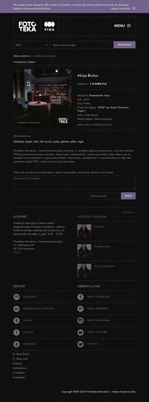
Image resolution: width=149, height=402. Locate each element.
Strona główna (21, 56)
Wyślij (128, 196)
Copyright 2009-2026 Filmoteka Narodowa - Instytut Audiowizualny (99, 391)
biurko (48, 141)
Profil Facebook (93, 296)
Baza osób (20, 359)
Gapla (22, 320)
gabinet (65, 141)
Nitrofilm (24, 343)
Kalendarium (20, 367)
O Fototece (19, 372)
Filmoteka (24, 296)
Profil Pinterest (92, 308)
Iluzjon (23, 332)
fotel (36, 141)
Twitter (87, 343)
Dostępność (19, 377)
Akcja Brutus (87, 75)
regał (80, 141)
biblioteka (18, 141)
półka (73, 141)
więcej (16, 252)
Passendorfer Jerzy (99, 95)
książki (28, 141)
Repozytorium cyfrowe (33, 308)
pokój (56, 141)
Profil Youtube (92, 332)
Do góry (129, 212)
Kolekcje (17, 363)
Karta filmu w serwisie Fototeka (95, 124)
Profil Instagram (93, 320)
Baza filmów (21, 354)
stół (41, 141)
